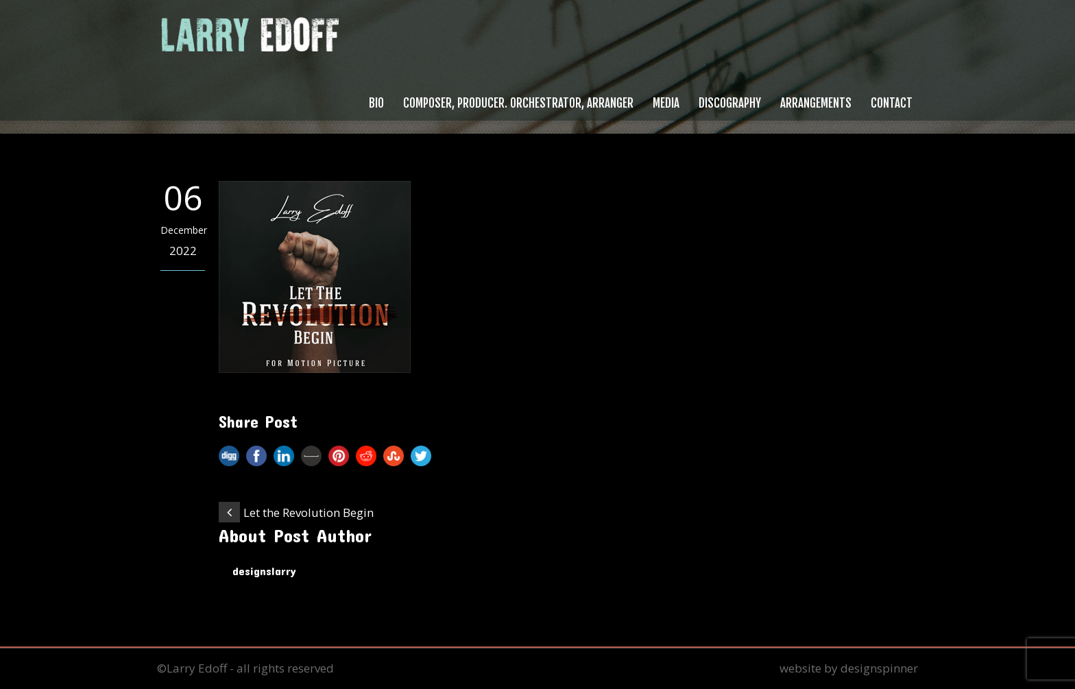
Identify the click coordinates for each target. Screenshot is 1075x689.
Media (666, 103)
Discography (730, 103)
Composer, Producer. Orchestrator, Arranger (518, 103)
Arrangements (815, 103)
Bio (376, 103)
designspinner (879, 668)
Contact (892, 103)
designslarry (264, 570)
